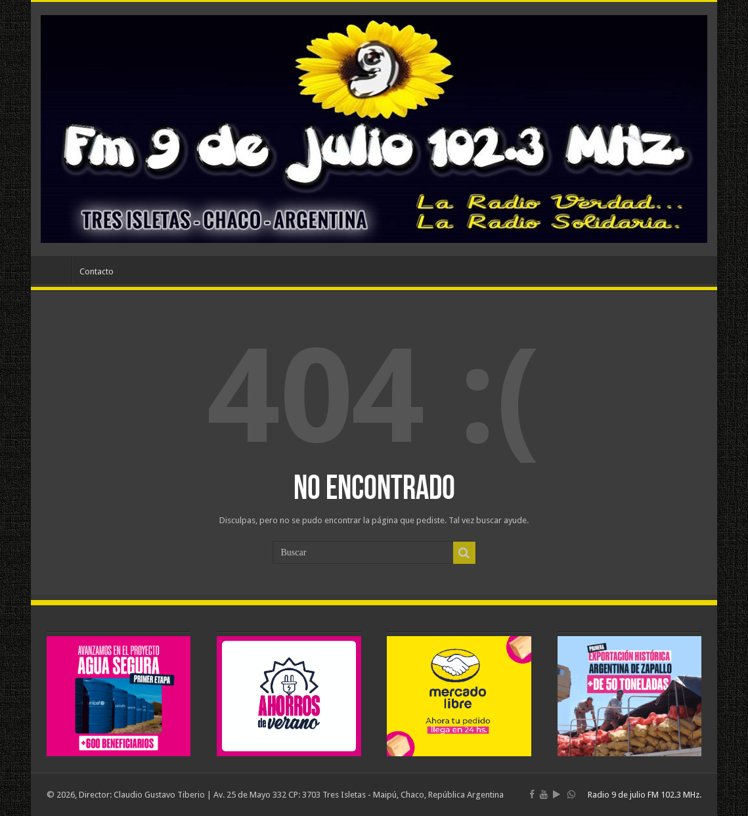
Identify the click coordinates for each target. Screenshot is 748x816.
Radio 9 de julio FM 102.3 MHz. (644, 795)
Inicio (54, 270)
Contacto (96, 271)
